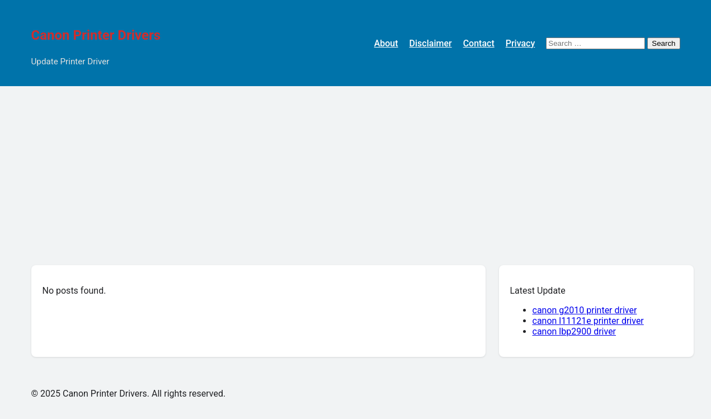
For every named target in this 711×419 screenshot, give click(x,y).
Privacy (520, 43)
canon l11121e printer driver (588, 321)
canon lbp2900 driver (574, 331)
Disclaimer (430, 43)
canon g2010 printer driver (585, 310)
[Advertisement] (355, 170)
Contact (479, 43)
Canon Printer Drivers (96, 35)
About (386, 43)
